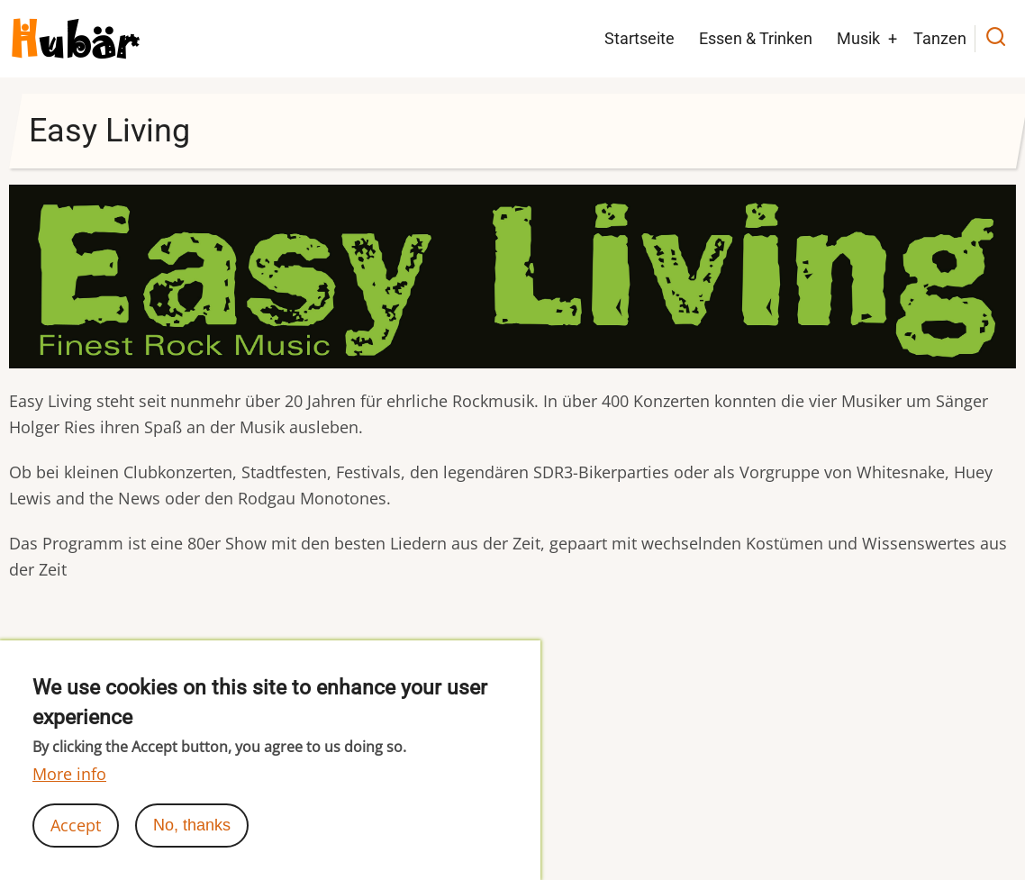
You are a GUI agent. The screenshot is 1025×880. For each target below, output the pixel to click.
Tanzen (939, 38)
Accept (75, 825)
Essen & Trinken (755, 38)
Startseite (639, 38)
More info (69, 774)
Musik (858, 38)
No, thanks (192, 825)
